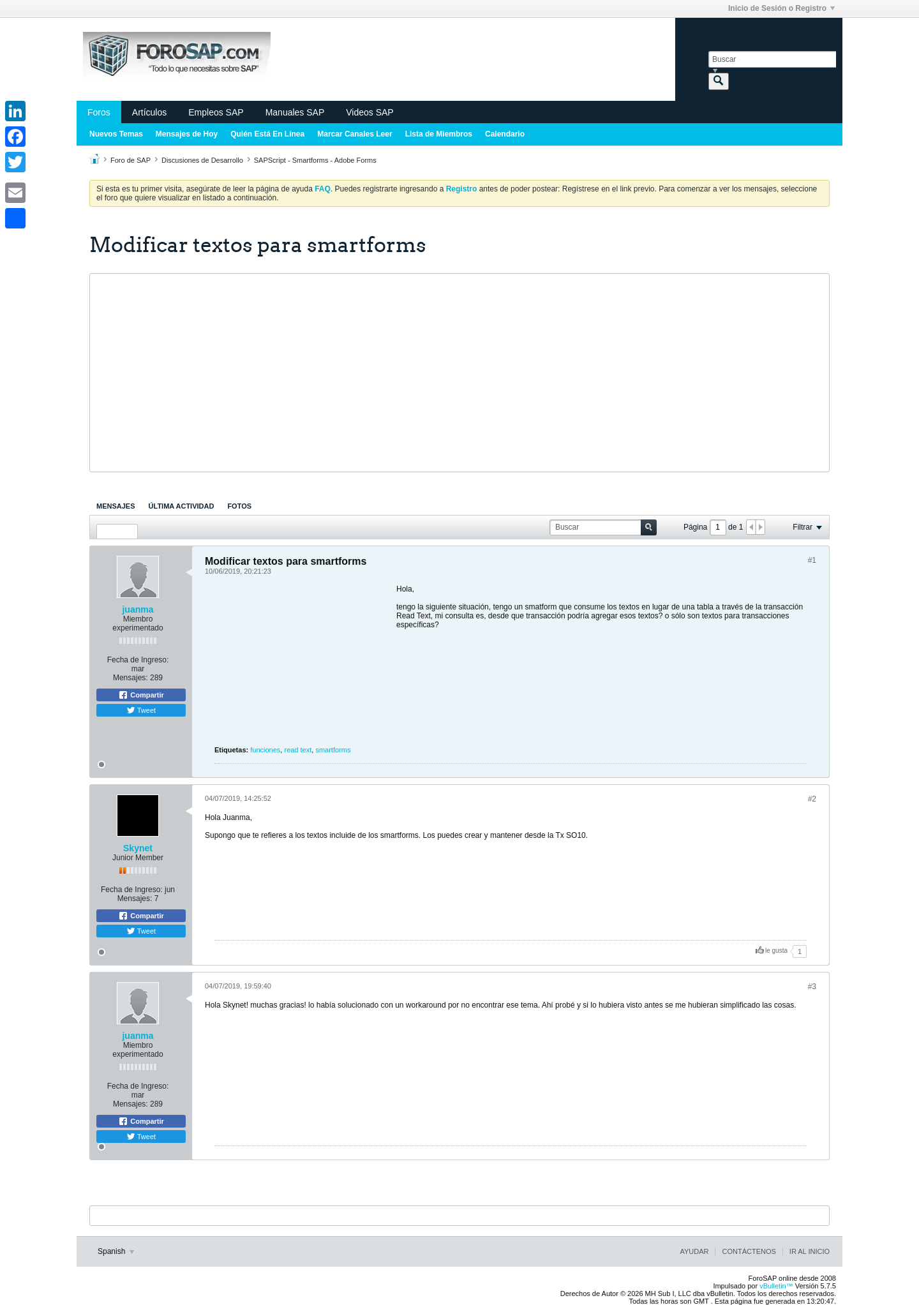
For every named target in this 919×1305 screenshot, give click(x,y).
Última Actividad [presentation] (181, 506)
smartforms (332, 750)
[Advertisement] (459, 372)
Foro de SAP (130, 160)
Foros (98, 112)
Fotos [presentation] (239, 506)
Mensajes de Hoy (187, 134)
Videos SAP (369, 112)
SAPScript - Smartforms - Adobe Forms (315, 160)
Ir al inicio (809, 1251)
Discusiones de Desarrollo (202, 160)
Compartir (141, 695)
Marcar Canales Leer (354, 134)
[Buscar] (772, 59)
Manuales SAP (295, 112)
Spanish (116, 1251)
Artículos (149, 112)
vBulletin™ (776, 1286)
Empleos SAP (215, 112)
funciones (265, 750)
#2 (812, 798)
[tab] (115, 506)
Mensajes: (130, 677)
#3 (812, 986)
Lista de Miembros (438, 134)
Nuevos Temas (116, 134)
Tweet (141, 710)
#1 (812, 560)
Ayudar (694, 1251)
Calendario (505, 134)
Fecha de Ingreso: (138, 659)
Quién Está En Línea (267, 134)
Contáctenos (748, 1251)
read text (297, 750)
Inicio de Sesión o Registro (781, 8)
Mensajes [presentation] (115, 506)
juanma (137, 609)
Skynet (138, 848)
